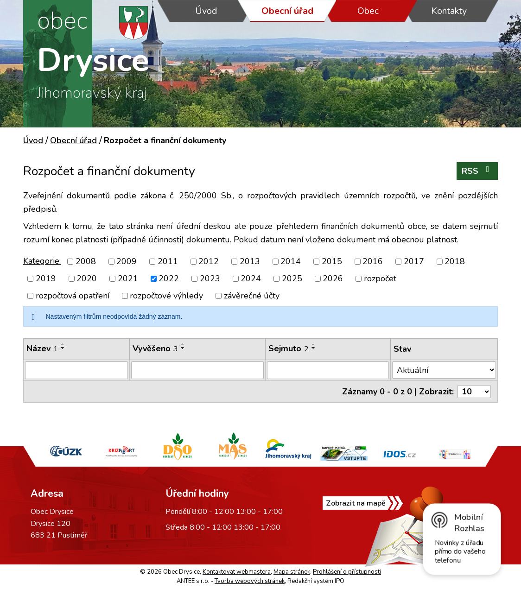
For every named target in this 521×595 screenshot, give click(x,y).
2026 (333, 278)
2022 (169, 278)
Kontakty (449, 11)
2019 (46, 278)
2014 (290, 261)
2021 (128, 278)
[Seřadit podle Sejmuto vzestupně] (314, 344)
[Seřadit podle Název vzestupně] (63, 344)
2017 (414, 261)
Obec (368, 11)
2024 (251, 278)
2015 (332, 261)
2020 (86, 278)
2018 (455, 261)
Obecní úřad (287, 11)
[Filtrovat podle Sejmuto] (328, 370)
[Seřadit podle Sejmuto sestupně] (314, 348)
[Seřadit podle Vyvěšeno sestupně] (183, 348)
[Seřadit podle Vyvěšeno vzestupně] (183, 344)
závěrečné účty (252, 295)
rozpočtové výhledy (166, 295)
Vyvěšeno (155, 348)
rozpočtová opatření (72, 295)
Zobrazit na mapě (356, 503)
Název (42, 348)
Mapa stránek (291, 572)
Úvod (206, 11)
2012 (208, 261)
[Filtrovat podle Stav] (444, 370)
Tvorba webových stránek (250, 581)
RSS (477, 171)
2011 (168, 261)
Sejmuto (288, 348)
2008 (86, 261)
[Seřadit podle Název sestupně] (63, 348)
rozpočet (380, 278)
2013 (250, 261)
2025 (292, 278)
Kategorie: (42, 260)
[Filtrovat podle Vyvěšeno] (197, 370)
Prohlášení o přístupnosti (347, 572)
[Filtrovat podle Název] (76, 370)
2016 (372, 261)
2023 (210, 278)
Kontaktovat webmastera (237, 572)
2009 (126, 261)
